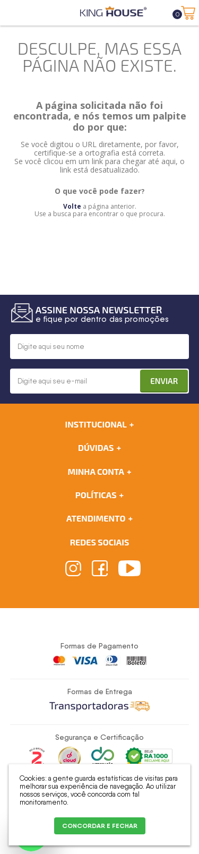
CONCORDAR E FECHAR (99, 826)
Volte (72, 206)
